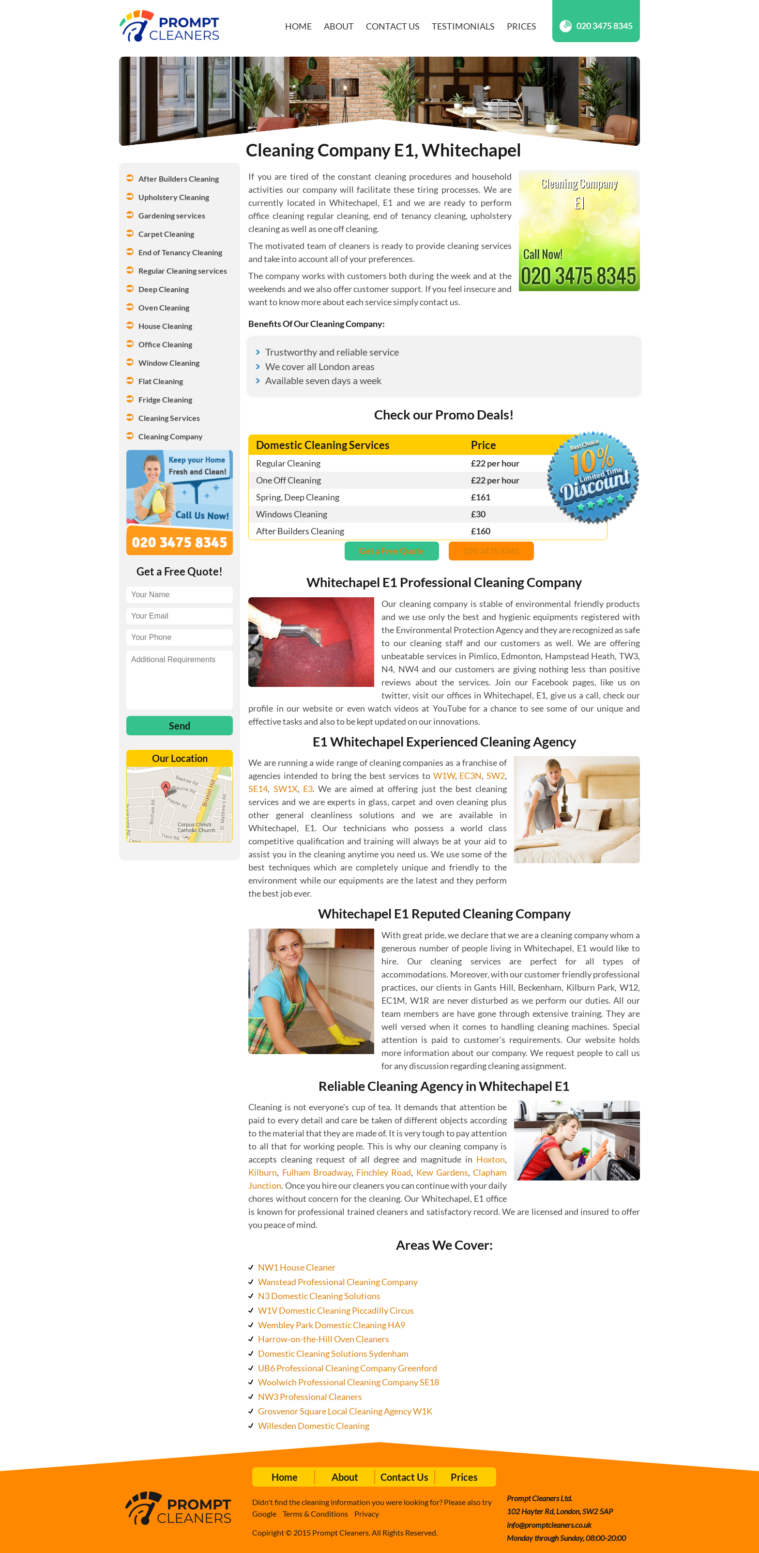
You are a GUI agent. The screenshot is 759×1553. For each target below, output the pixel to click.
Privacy (366, 1513)
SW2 (495, 775)
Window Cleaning (168, 362)
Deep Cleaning (163, 289)
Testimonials (463, 26)
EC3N (470, 775)
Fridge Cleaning (165, 399)
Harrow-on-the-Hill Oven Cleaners (323, 1339)
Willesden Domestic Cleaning (313, 1425)
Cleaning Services (169, 417)
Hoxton (490, 1159)
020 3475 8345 (596, 26)
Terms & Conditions (315, 1513)
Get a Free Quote (392, 550)
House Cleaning (165, 325)
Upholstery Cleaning (173, 197)
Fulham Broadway (316, 1172)
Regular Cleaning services (182, 270)
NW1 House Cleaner (296, 1267)
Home (298, 26)
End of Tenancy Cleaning (180, 252)
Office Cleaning (165, 344)
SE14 (258, 788)
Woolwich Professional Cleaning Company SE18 (348, 1382)
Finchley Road (383, 1172)
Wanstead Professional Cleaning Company (338, 1281)
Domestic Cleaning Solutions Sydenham (333, 1353)
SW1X (285, 788)
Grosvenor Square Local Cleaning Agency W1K (345, 1411)
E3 (308, 788)
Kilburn (262, 1172)
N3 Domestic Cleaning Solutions (319, 1295)
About (339, 26)
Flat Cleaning (160, 381)
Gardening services (171, 215)
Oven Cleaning (163, 307)
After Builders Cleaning (178, 178)
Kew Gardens (442, 1172)
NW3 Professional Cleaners (310, 1396)
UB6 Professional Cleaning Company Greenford (347, 1368)
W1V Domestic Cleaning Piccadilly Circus (336, 1310)
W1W (444, 775)
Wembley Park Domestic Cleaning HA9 (331, 1325)
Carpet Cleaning (166, 233)
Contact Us (393, 26)
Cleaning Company (170, 436)
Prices (521, 26)
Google (264, 1513)
